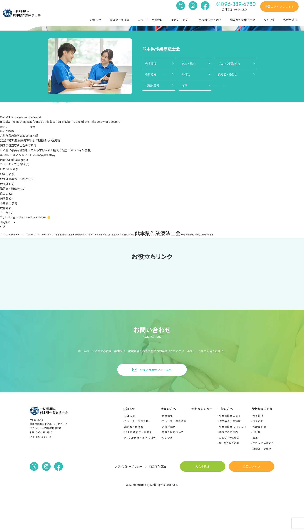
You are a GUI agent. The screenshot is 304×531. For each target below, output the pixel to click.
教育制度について (173, 432)
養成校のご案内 (228, 432)
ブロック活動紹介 (263, 443)
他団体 (4, 184)
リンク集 (269, 20)
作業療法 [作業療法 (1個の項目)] (70, 234)
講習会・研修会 (119, 20)
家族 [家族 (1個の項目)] (113, 234)
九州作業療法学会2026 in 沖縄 (19, 135)
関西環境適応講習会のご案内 (18, 145)
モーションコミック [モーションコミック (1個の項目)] (24, 234)
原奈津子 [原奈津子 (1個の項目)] (102, 234)
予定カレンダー (181, 20)
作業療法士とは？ (210, 20)
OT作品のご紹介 (229, 443)
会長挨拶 (257, 415)
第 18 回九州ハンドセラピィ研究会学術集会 (27, 155)
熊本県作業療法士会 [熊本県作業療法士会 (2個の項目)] (157, 233)
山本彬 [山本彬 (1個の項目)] (131, 234)
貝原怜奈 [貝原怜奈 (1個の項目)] (205, 234)
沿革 (255, 437)
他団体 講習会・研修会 (14, 179)
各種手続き (290, 20)
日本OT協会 (7, 169)
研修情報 (167, 415)
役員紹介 (257, 421)
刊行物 (256, 432)
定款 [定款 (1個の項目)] (109, 234)
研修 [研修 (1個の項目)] (188, 234)
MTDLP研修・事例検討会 (140, 437)
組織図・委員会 (262, 448)
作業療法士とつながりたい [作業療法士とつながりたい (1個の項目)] (86, 234)
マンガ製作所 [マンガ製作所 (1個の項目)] (9, 234)
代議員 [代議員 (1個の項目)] (63, 234)
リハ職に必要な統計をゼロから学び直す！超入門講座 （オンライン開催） (46, 150)
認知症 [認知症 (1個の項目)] (198, 234)
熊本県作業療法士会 (242, 20)
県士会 (4, 193)
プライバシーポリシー (129, 466)
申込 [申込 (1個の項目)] (183, 234)
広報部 (4, 208)
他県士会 (5, 174)
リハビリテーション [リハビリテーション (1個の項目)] (42, 234)
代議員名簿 (259, 426)
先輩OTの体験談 (229, 437)
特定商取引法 (157, 466)
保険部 (4, 198)
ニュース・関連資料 (150, 20)
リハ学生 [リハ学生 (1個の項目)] (55, 234)
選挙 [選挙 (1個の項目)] (211, 234)
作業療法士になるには (232, 426)
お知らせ (95, 20)
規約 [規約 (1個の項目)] (192, 234)
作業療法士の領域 (230, 421)
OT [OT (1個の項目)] (1, 234)
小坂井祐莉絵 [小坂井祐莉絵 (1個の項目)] (122, 234)
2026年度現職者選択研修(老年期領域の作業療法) (30, 140)
